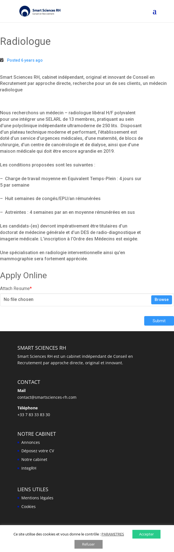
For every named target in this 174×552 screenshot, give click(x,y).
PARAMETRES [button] (112, 534)
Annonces (30, 442)
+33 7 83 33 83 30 (33, 414)
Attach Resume (16, 288)
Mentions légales (37, 497)
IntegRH (28, 468)
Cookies (28, 506)
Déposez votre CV (37, 450)
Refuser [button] (88, 544)
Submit (159, 321)
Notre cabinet (34, 459)
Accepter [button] (146, 534)
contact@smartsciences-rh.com (46, 397)
